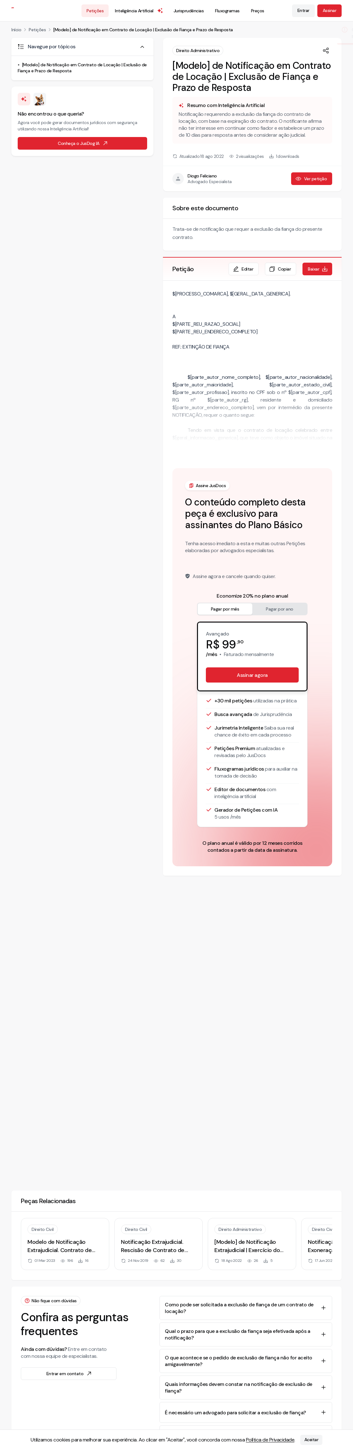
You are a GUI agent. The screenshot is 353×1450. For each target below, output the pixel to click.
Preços (257, 11)
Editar (243, 269)
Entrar (303, 10)
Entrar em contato (69, 1373)
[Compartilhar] (326, 50)
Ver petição (311, 179)
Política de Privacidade (270, 1439)
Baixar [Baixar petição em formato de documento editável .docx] (318, 269)
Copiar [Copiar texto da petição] (280, 269)
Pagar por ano (279, 609)
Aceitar (311, 1440)
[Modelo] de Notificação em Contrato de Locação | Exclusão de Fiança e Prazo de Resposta (143, 30)
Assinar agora (252, 675)
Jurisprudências (189, 11)
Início (16, 30)
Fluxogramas (227, 11)
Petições (95, 11)
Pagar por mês (225, 609)
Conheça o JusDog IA (83, 143)
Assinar (330, 10)
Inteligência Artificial (139, 11)
